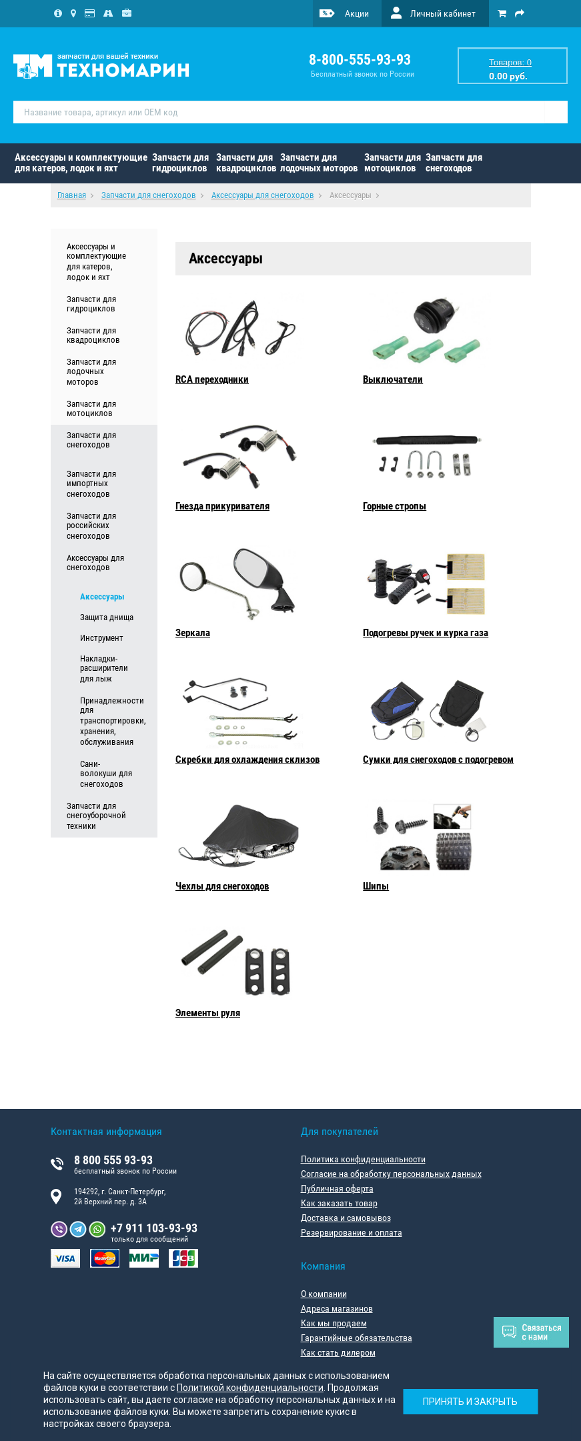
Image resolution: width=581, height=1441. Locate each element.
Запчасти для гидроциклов (180, 162)
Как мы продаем (334, 1323)
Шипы (376, 886)
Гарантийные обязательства (356, 1337)
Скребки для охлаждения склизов (247, 760)
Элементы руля (207, 1013)
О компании (324, 1293)
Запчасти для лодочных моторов (319, 162)
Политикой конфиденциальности (250, 1387)
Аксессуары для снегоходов (95, 562)
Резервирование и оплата (351, 1232)
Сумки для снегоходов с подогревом (438, 760)
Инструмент (101, 637)
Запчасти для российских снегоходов (91, 526)
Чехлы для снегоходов (222, 886)
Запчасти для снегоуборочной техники (96, 816)
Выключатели (393, 379)
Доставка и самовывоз (346, 1217)
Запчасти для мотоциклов (392, 162)
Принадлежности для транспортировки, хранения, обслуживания (107, 721)
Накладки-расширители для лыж (104, 668)
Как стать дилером (338, 1352)
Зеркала (192, 633)
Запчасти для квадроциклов (246, 162)
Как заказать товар (339, 1203)
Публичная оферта (337, 1188)
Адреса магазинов (337, 1308)
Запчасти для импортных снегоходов (91, 484)
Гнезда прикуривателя (222, 506)
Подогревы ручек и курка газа (425, 633)
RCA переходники (212, 379)
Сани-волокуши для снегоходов (106, 774)
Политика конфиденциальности (363, 1159)
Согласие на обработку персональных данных (391, 1173)
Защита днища (106, 617)
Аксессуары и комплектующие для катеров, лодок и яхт (81, 162)
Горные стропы (394, 506)
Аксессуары (102, 596)
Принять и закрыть (470, 1401)
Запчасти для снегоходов (454, 162)
